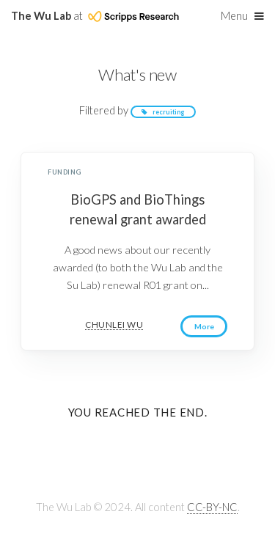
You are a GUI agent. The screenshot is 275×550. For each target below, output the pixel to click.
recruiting (169, 112)
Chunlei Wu (114, 325)
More (205, 327)
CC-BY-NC (212, 508)
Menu (234, 16)
